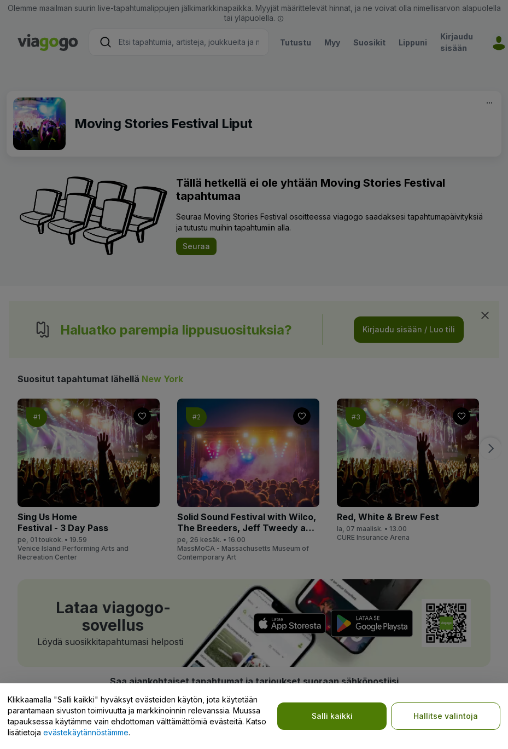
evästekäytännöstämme (86, 732)
